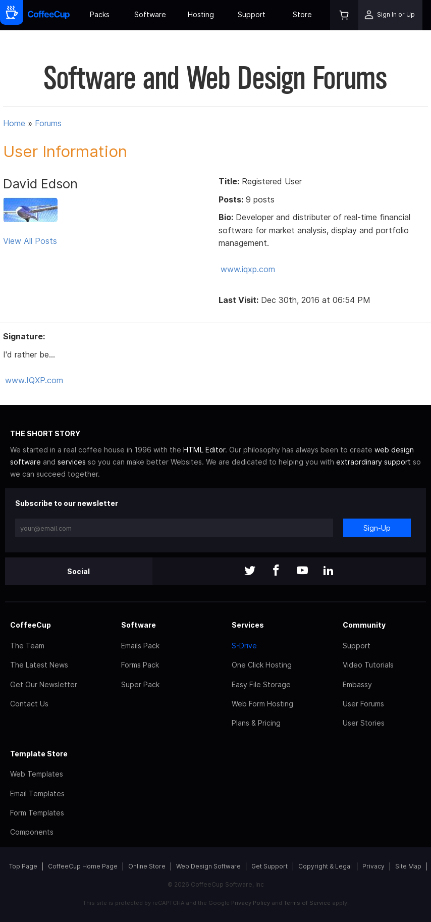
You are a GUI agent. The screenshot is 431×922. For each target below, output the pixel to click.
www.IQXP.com (34, 380)
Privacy (373, 866)
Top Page (23, 866)
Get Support (269, 866)
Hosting (201, 14)
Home (14, 123)
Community (364, 625)
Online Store (147, 866)
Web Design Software (208, 866)
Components (31, 832)
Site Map (408, 866)
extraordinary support (373, 461)
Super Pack (140, 684)
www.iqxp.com (248, 269)
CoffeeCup (30, 625)
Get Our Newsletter (43, 684)
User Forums (363, 703)
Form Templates (37, 812)
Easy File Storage (261, 684)
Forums (48, 123)
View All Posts (30, 241)
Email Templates (37, 793)
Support (251, 14)
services (72, 461)
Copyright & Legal (325, 866)
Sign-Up (377, 528)
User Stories (364, 723)
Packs (100, 14)
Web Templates (36, 774)
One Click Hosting (262, 664)
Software (150, 14)
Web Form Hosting (262, 703)
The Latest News (39, 664)
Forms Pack (140, 664)
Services (248, 625)
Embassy (357, 684)
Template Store (39, 753)
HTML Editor (204, 449)
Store (302, 14)
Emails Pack (140, 645)
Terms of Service (307, 902)
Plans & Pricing (256, 723)
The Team (27, 645)
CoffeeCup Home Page (83, 866)
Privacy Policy (250, 902)
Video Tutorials (368, 664)
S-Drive (244, 645)
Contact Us (29, 703)
